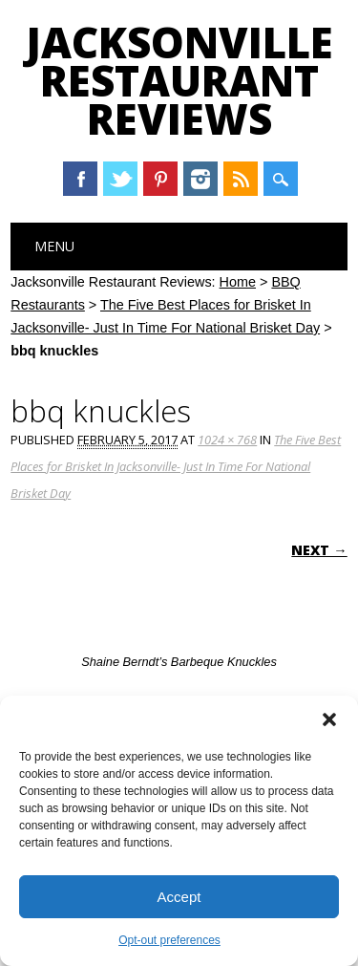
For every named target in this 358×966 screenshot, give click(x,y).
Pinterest (160, 178)
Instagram (200, 178)
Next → (319, 550)
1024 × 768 (227, 439)
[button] (329, 719)
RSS (240, 178)
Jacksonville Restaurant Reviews (179, 80)
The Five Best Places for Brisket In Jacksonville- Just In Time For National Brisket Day (176, 466)
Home (238, 282)
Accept (179, 897)
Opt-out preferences (169, 940)
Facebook (80, 178)
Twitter (120, 178)
